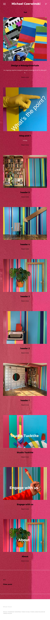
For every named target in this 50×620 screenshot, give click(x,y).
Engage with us (25, 504)
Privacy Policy (7, 606)
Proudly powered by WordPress (12, 611)
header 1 (25, 400)
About (25, 556)
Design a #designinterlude (25, 65)
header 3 (25, 296)
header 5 (25, 192)
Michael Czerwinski (26, 4)
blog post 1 (25, 135)
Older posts (7, 584)
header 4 (25, 244)
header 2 (25, 348)
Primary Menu (4, 4)
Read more (25, 77)
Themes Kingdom (7, 613)
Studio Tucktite (25, 452)
